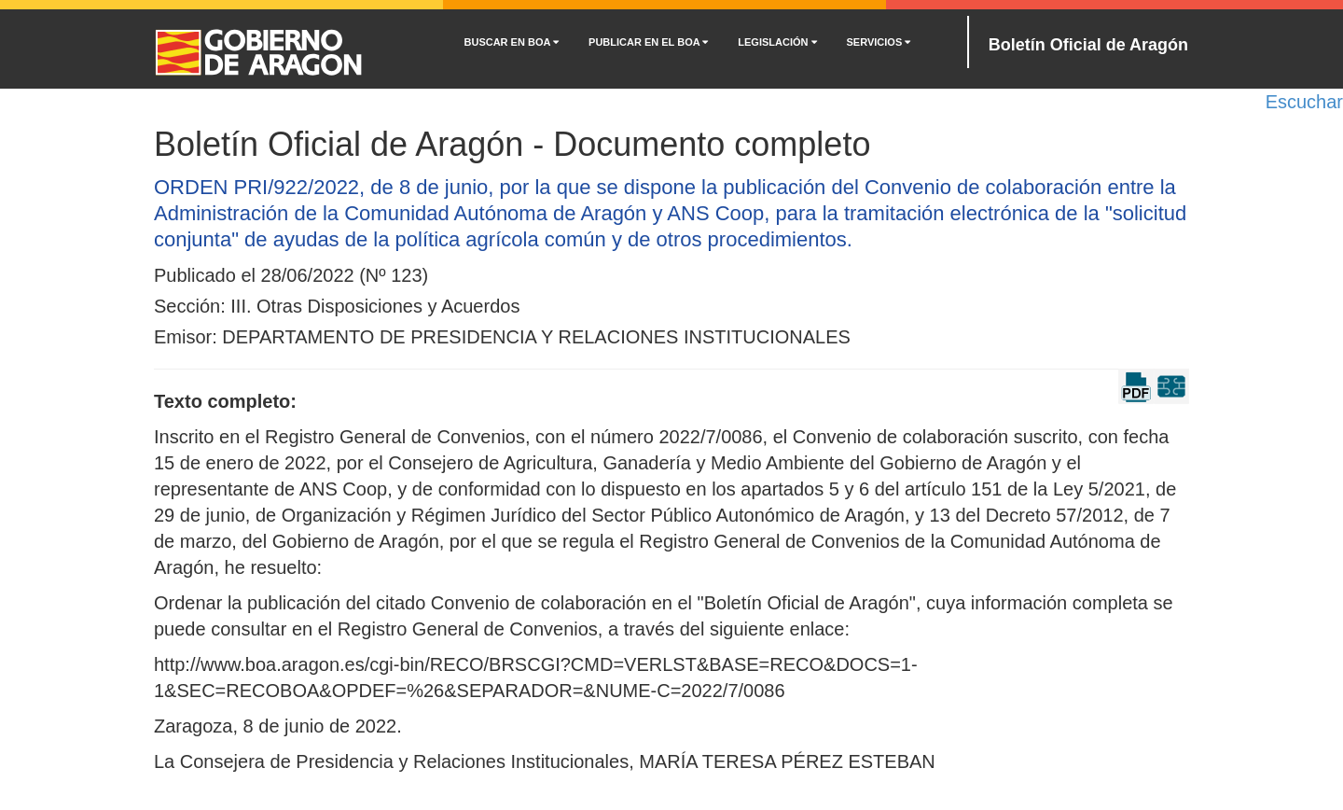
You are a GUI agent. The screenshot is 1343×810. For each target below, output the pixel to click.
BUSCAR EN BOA (512, 42)
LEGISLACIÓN (777, 42)
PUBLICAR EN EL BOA (648, 42)
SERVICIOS (879, 42)
